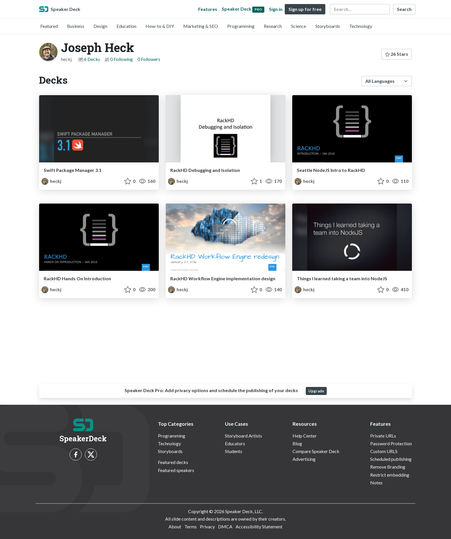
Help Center (305, 435)
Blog (297, 443)
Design (100, 26)
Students (233, 451)
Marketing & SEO (200, 26)
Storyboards (327, 26)
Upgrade (316, 391)
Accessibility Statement (259, 526)
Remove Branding (387, 466)
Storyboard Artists (243, 435)
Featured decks (173, 462)
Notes (376, 482)
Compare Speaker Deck (316, 451)
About (175, 526)
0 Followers (148, 59)
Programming (241, 26)
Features (207, 9)
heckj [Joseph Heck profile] (51, 181)
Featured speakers (176, 470)
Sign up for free (305, 9)
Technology (360, 26)
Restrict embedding (389, 474)
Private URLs (383, 435)
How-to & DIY (160, 26)
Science (298, 26)
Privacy (207, 526)
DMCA (225, 526)
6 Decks (92, 59)
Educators (235, 443)
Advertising (304, 459)
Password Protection (391, 443)
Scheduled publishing (391, 459)
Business (75, 26)
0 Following (121, 59)
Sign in (275, 9)
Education (126, 26)
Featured (49, 26)
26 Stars (396, 54)
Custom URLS (384, 451)
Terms (190, 526)
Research (273, 26)
